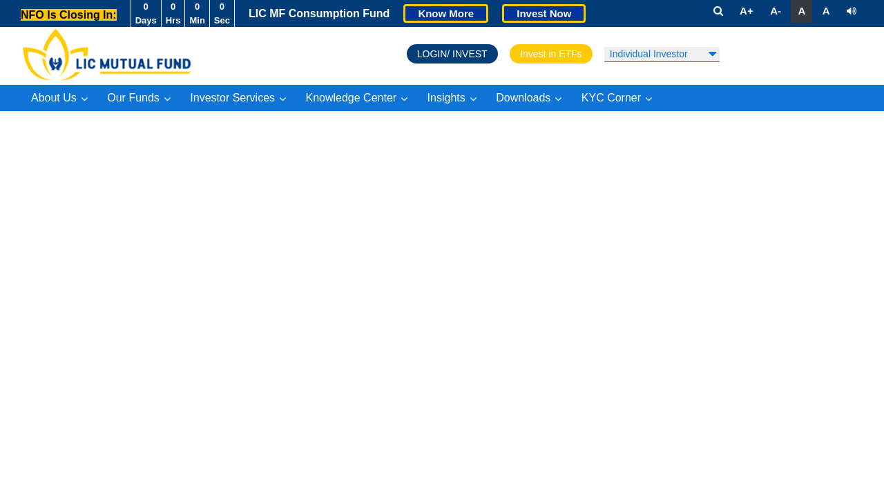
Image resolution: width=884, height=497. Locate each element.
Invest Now (544, 13)
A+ (746, 11)
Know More (446, 13)
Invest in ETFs (551, 53)
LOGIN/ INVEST (452, 53)
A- (775, 11)
